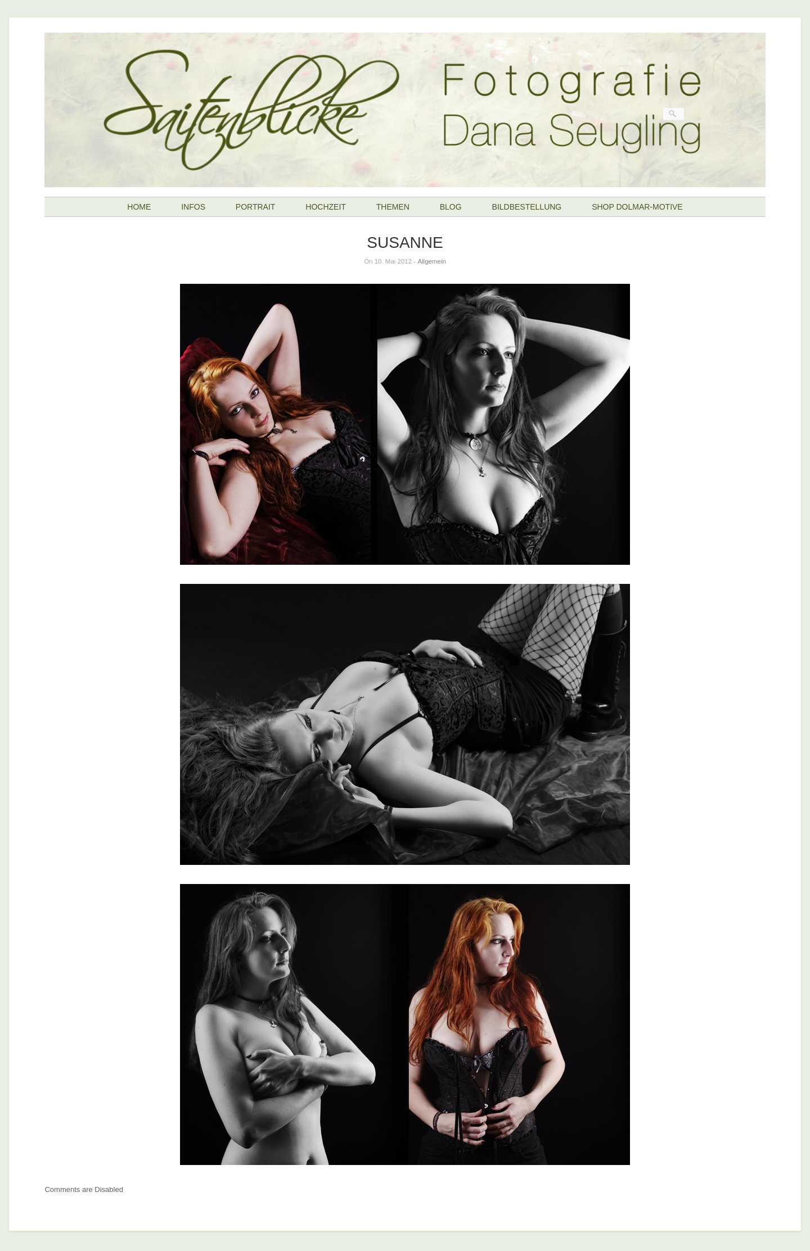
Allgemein (431, 261)
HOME (139, 206)
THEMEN (393, 206)
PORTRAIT (256, 206)
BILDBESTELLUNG (527, 206)
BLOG (451, 206)
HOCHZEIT (325, 206)
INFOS (193, 206)
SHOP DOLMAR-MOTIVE (637, 206)
